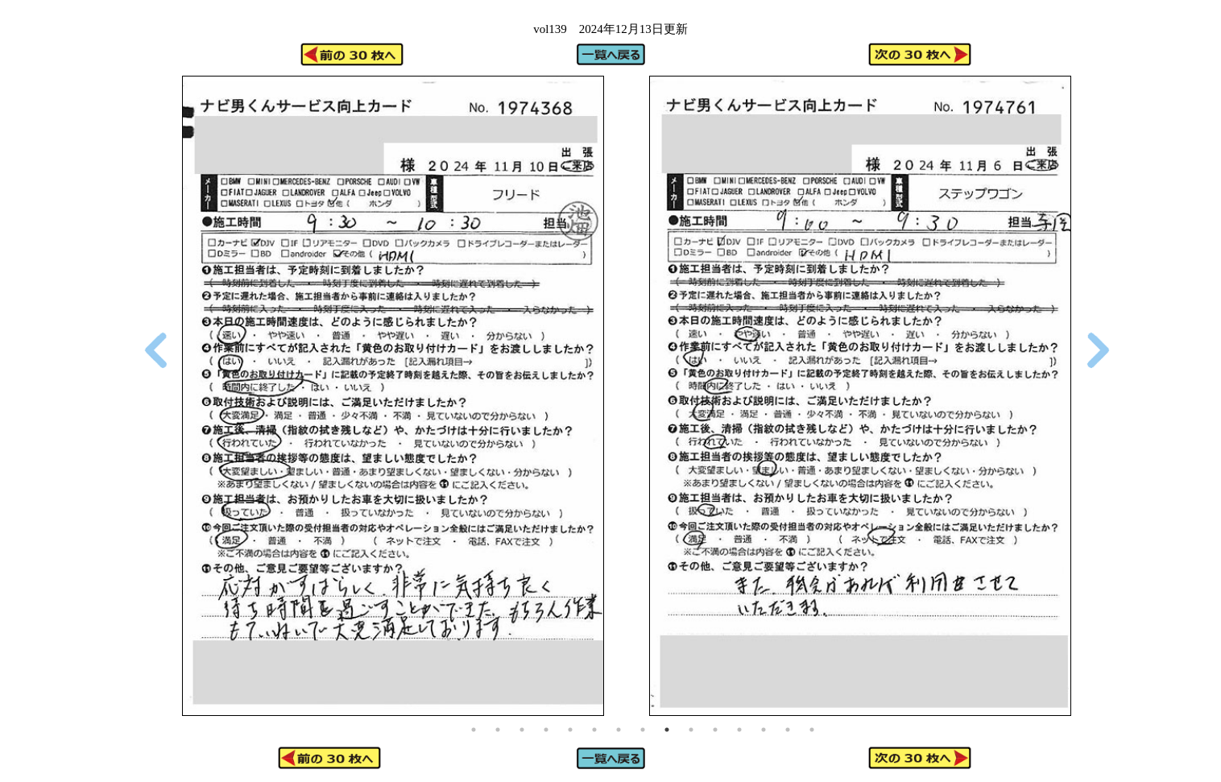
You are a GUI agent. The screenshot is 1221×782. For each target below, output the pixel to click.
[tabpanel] (393, 396)
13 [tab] (763, 730)
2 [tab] (498, 730)
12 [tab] (739, 730)
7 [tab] (618, 730)
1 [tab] (474, 730)
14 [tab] (788, 730)
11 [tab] (715, 730)
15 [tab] (812, 730)
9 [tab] (667, 730)
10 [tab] (691, 730)
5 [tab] (570, 730)
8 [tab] (643, 730)
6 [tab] (594, 730)
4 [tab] (546, 730)
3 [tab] (522, 730)
